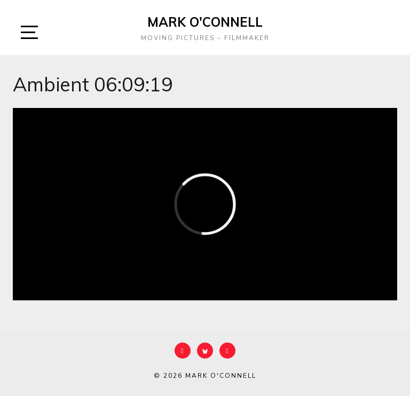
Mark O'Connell (205, 22)
